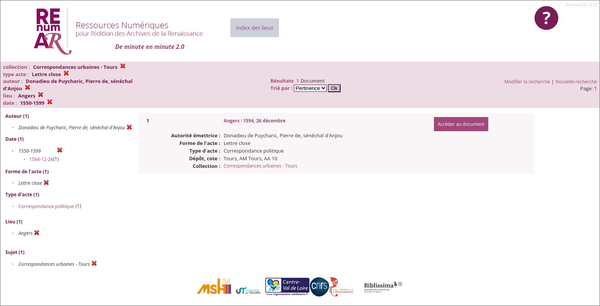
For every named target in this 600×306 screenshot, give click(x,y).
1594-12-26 (41, 159)
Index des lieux (254, 27)
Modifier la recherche (527, 81)
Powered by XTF (582, 5)
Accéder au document (461, 124)
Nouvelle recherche (576, 81)
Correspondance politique (46, 206)
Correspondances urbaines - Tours (260, 166)
